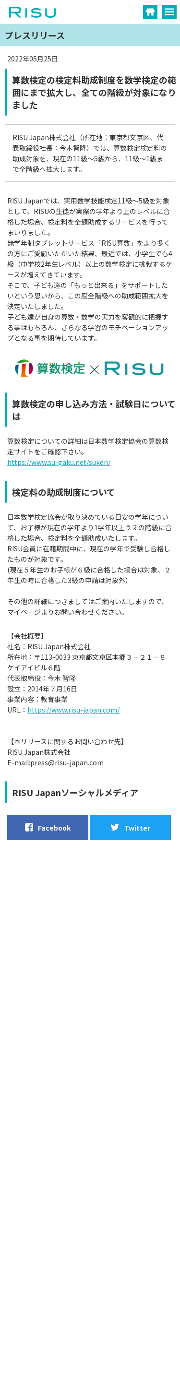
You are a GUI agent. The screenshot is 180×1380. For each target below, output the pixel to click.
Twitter (130, 827)
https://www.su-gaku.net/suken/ (58, 462)
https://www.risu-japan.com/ (73, 709)
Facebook (48, 827)
